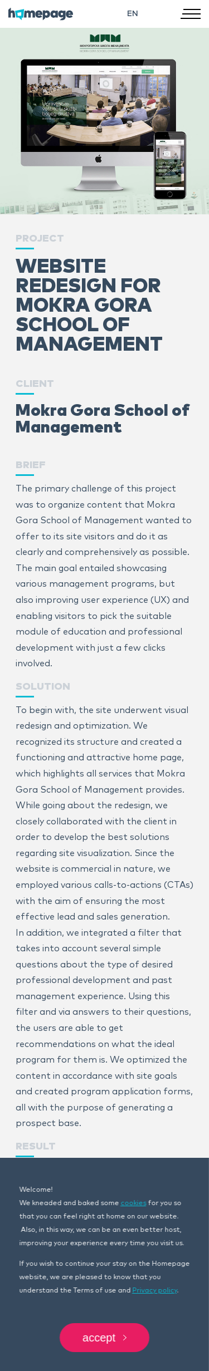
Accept (104, 1337)
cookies (133, 1203)
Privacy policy (154, 1290)
